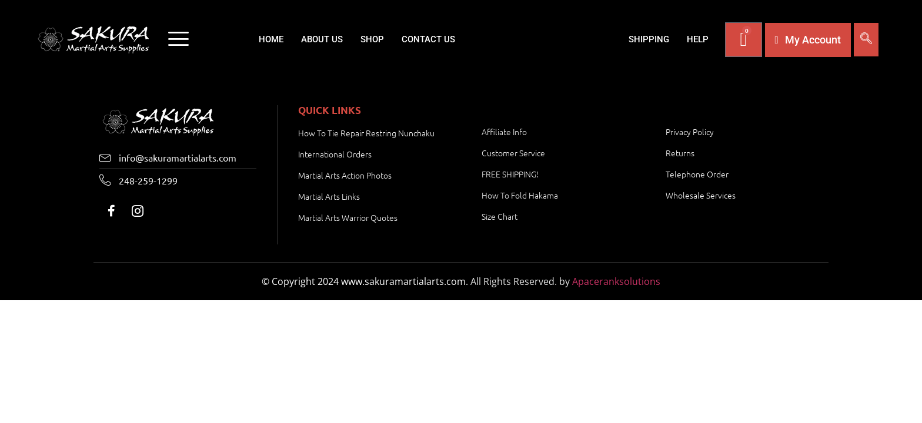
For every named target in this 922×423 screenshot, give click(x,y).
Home (271, 39)
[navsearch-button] (866, 39)
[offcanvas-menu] (178, 40)
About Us (322, 39)
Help (698, 39)
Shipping (649, 39)
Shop (372, 39)
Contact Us (428, 39)
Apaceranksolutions (616, 281)
